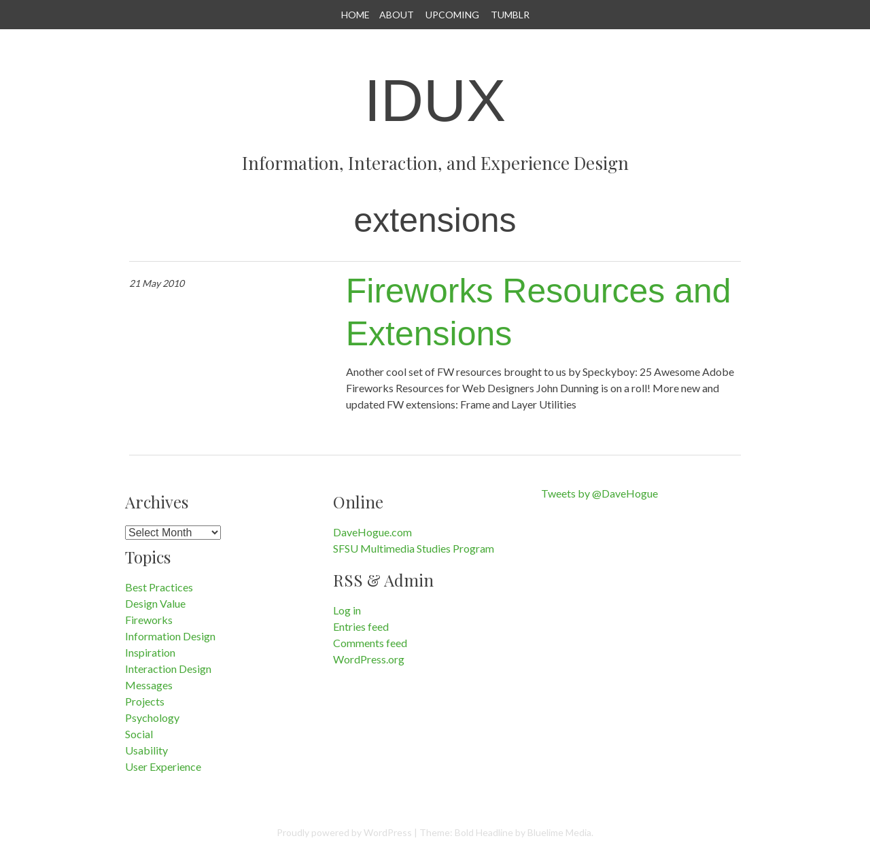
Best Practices (159, 587)
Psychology (152, 717)
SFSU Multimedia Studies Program (413, 548)
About (396, 14)
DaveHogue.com (372, 531)
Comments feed (370, 642)
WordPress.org (368, 659)
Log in (347, 610)
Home (355, 14)
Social (139, 733)
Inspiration (150, 652)
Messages (149, 684)
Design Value (155, 603)
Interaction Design (168, 668)
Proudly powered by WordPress (344, 832)
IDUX (435, 100)
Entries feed (361, 626)
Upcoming (452, 14)
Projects (144, 701)
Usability (146, 750)
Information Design (170, 635)
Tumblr (510, 14)
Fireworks (149, 619)
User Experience (163, 766)
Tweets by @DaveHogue (599, 493)
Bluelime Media (559, 832)
